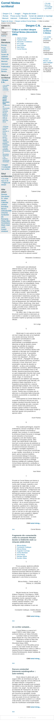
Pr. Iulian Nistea (4, 200)
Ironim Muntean (22, 553)
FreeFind (3, 36)
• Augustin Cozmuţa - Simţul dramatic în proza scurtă (6, 130)
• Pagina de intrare (5, 184)
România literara (4, 208)
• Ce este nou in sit (47, 4)
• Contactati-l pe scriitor (49, 7)
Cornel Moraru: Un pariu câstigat (48, 60)
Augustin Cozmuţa (23, 551)
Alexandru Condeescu (24, 42)
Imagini (17, 14)
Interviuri (14, 18)
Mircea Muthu (21, 545)
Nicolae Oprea (22, 556)
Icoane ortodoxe (4, 230)
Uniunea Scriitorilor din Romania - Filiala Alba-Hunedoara (5, 218)
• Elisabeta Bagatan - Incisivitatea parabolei (6, 144)
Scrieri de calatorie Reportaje (5, 57)
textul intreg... (35, 523)
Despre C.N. (7, 14)
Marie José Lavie (5, 226)
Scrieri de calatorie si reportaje (41, 16)
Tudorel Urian (21, 40)
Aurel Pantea (21, 45)
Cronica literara (4, 70)
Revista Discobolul (5, 195)
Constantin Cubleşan (24, 547)
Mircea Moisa (21, 549)
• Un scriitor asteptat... (6, 86)
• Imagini (4, 165)
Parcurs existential (46, 48)
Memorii (5, 18)
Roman (5, 16)
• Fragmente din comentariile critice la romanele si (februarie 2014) (6, 113)
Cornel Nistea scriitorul (10, 4)
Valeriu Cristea (22, 38)
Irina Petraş (21, 554)
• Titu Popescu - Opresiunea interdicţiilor (6, 159)
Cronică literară (36, 18)
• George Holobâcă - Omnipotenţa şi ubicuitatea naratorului (6, 151)
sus (13, 529)
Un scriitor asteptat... (47, 38)
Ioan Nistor (20, 47)
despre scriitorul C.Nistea (47, 31)
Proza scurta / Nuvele (18, 16)
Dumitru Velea (22, 558)
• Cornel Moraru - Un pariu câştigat (5, 138)
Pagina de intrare (29, 14)
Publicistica (23, 18)
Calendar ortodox (4, 204)
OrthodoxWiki (6, 211)
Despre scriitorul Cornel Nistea (25, 21)
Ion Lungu (20, 43)
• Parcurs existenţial (5, 89)
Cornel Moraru (22, 49)
